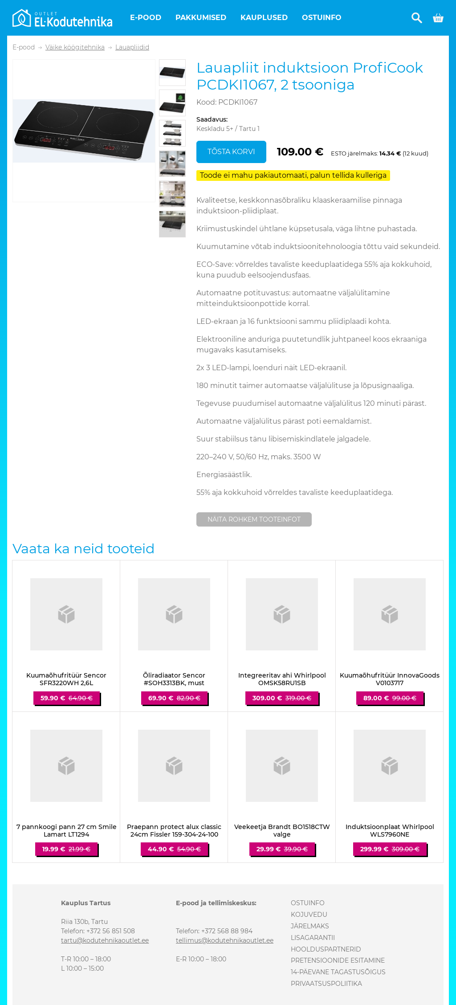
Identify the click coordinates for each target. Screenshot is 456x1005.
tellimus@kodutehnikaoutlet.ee (224, 940)
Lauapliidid (132, 47)
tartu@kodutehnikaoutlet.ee (105, 940)
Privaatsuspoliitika (326, 984)
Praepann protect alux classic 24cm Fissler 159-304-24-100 (174, 830)
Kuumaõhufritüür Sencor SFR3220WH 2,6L (66, 679)
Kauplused (264, 17)
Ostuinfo (322, 17)
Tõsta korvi (231, 151)
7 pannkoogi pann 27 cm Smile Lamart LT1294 (66, 830)
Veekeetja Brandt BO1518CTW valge (282, 830)
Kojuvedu (309, 915)
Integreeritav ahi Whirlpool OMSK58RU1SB (282, 679)
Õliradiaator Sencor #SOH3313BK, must (174, 679)
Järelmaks (310, 926)
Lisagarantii (313, 938)
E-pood (145, 17)
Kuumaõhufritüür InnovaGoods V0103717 (390, 679)
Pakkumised (200, 17)
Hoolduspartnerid (326, 949)
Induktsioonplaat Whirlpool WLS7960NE (390, 830)
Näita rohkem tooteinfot (254, 519)
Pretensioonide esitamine (338, 960)
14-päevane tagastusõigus (338, 972)
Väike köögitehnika (75, 47)
